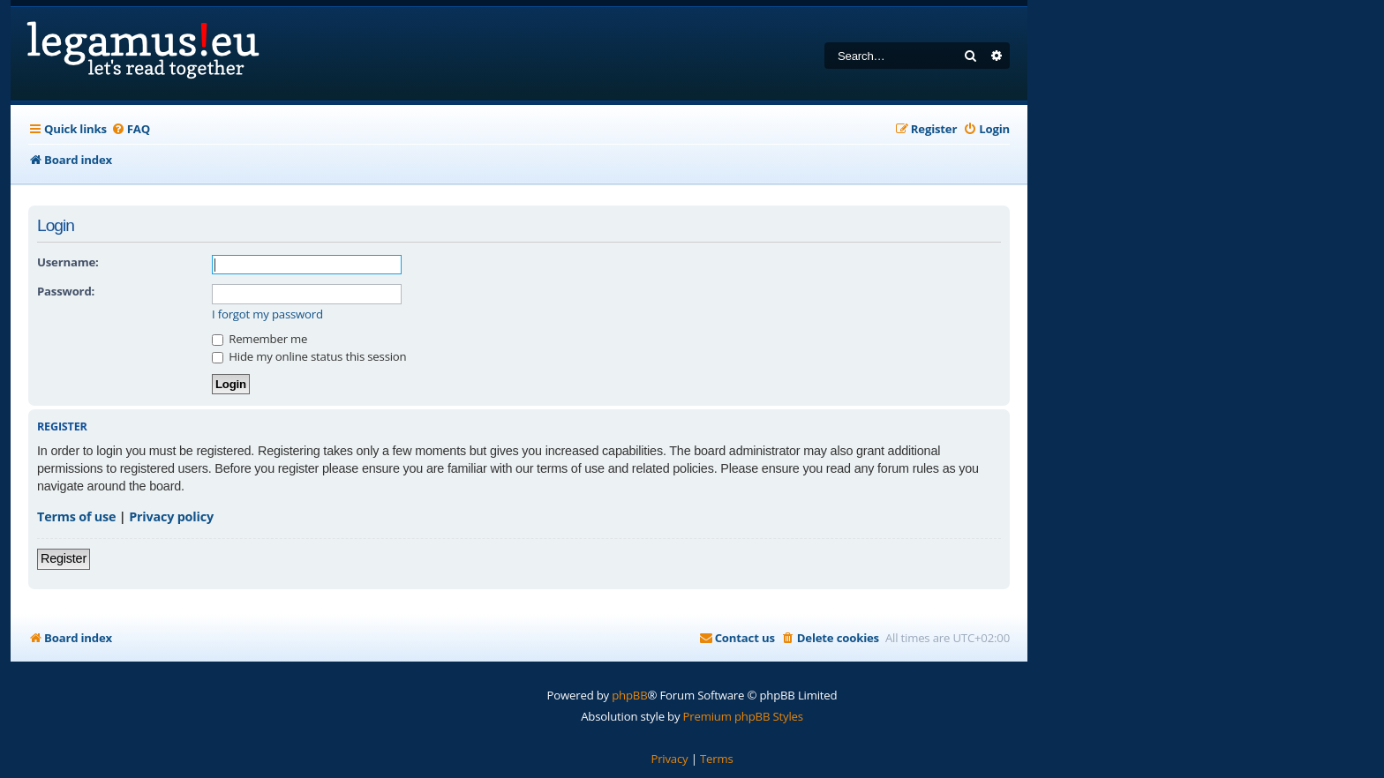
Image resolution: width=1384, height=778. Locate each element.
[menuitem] (130, 129)
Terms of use (76, 516)
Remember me (259, 339)
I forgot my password (267, 314)
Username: (68, 262)
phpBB (629, 695)
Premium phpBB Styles (743, 716)
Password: (65, 291)
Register (63, 558)
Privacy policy (171, 516)
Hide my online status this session (309, 356)
